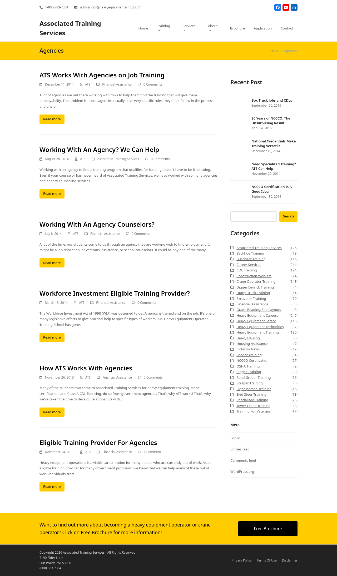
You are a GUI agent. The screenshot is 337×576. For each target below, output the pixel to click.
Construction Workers (253, 276)
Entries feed (240, 449)
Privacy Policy (242, 560)
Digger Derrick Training (255, 287)
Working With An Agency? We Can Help (99, 149)
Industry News (248, 349)
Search (288, 216)
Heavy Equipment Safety (256, 321)
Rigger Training (248, 371)
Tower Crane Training (253, 405)
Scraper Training (249, 383)
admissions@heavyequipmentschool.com (110, 7)
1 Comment (152, 452)
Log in (235, 438)
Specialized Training (252, 400)
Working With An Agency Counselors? (97, 224)
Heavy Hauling (248, 338)
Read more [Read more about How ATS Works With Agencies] (52, 412)
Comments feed (243, 460)
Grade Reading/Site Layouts (258, 309)
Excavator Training (251, 298)
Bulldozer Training (251, 258)
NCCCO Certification (252, 360)
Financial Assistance (117, 84)
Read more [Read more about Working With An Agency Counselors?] (52, 262)
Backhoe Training (250, 253)
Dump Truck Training (253, 292)
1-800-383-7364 (56, 7)
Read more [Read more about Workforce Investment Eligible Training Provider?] (52, 337)
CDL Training (246, 270)
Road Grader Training (253, 377)
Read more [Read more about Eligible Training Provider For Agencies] (52, 486)
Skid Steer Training (251, 394)
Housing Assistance (251, 343)
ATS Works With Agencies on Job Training (102, 75)
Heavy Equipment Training (257, 332)
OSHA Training (248, 366)
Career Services (248, 264)
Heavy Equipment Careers (257, 315)
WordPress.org (242, 471)
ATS (87, 84)
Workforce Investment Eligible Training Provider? (114, 293)
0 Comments (152, 84)
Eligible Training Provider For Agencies (98, 442)
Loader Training (249, 354)
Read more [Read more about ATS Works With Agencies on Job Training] (52, 119)
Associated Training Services (118, 159)
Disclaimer (290, 560)
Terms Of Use (266, 560)
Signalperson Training (253, 388)
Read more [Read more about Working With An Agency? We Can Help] (52, 193)
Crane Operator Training (255, 281)
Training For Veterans (253, 411)
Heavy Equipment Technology (260, 326)
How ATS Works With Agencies (85, 368)
